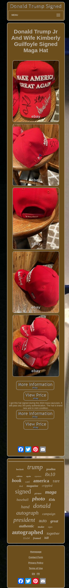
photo (38, 499)
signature (38, 476)
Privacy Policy (35, 563)
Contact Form (36, 557)
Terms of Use (36, 568)
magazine (32, 485)
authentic (26, 526)
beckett (20, 469)
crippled (47, 485)
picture (38, 493)
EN (33, 574)
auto (43, 520)
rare (56, 480)
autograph (27, 513)
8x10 (50, 474)
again (28, 476)
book (17, 480)
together (53, 533)
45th (52, 500)
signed (23, 491)
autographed (27, 532)
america (41, 480)
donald (41, 505)
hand (25, 507)
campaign (48, 514)
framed (37, 538)
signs (50, 527)
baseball (22, 500)
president (24, 519)
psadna (50, 469)
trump (35, 467)
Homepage (35, 551)
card (27, 481)
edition (19, 476)
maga (51, 492)
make (41, 526)
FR (38, 574)
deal (21, 486)
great (54, 521)
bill (47, 538)
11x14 (26, 538)
